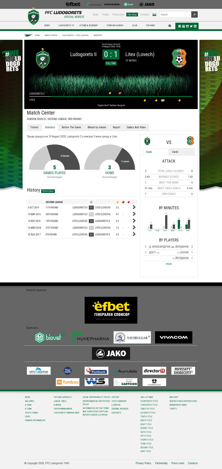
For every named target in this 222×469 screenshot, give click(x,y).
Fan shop (132, 14)
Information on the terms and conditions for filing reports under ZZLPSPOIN (96, 411)
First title (145, 451)
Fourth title (146, 440)
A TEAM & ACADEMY (88, 25)
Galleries (29, 401)
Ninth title (146, 420)
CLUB (134, 25)
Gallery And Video (136, 127)
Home (37, 35)
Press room (118, 14)
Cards (175, 152)
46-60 (172, 231)
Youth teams (31, 413)
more (169, 263)
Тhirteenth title (148, 405)
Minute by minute (97, 127)
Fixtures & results (62, 397)
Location (116, 405)
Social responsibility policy (96, 397)
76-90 (188, 231)
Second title (146, 447)
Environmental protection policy (96, 403)
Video (27, 416)
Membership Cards (178, 405)
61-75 (180, 231)
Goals (149, 152)
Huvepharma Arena (63, 409)
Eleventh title (147, 413)
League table (60, 401)
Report (116, 127)
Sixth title (145, 432)
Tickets (105, 14)
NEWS (47, 25)
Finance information (35, 420)
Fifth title (145, 436)
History (115, 397)
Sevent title (146, 428)
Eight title (145, 424)
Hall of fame (146, 397)
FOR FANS (150, 25)
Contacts (144, 14)
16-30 (157, 231)
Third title (145, 444)
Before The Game (71, 127)
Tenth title (146, 416)
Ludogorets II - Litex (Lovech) (75, 35)
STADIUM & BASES (115, 25)
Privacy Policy (143, 463)
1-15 (149, 231)
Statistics (97, 35)
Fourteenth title (149, 401)
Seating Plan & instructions (183, 401)
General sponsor (120, 409)
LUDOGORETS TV (66, 25)
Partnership (161, 463)
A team (28, 405)
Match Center (51, 35)
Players (57, 405)
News (96, 14)
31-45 (165, 231)
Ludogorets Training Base (66, 413)
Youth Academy (119, 401)
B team (28, 409)
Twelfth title (147, 409)
